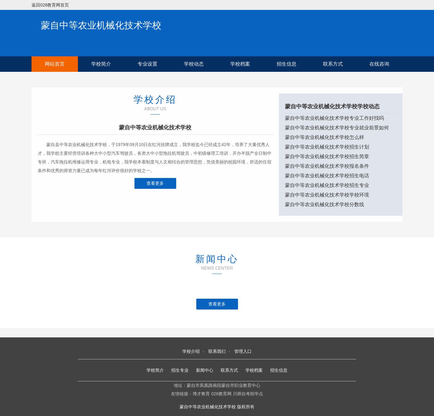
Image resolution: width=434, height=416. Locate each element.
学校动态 (194, 64)
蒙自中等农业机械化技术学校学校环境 (327, 194)
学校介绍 (191, 351)
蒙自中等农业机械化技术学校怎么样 (324, 137)
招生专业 (180, 370)
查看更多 (155, 183)
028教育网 (221, 393)
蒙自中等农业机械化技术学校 (101, 25)
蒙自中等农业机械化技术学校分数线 (324, 204)
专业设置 (147, 64)
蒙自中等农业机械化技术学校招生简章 (327, 156)
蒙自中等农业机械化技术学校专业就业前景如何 (337, 127)
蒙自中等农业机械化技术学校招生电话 (327, 175)
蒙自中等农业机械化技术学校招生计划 (327, 147)
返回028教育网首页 (50, 4)
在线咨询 (379, 64)
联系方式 (333, 64)
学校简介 (101, 64)
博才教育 (201, 393)
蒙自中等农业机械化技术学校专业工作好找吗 (334, 118)
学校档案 (240, 64)
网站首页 (55, 64)
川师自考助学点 (248, 393)
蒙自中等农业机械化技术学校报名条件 (327, 166)
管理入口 (243, 351)
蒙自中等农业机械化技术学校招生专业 (327, 185)
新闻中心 (204, 370)
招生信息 (286, 64)
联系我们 (217, 351)
